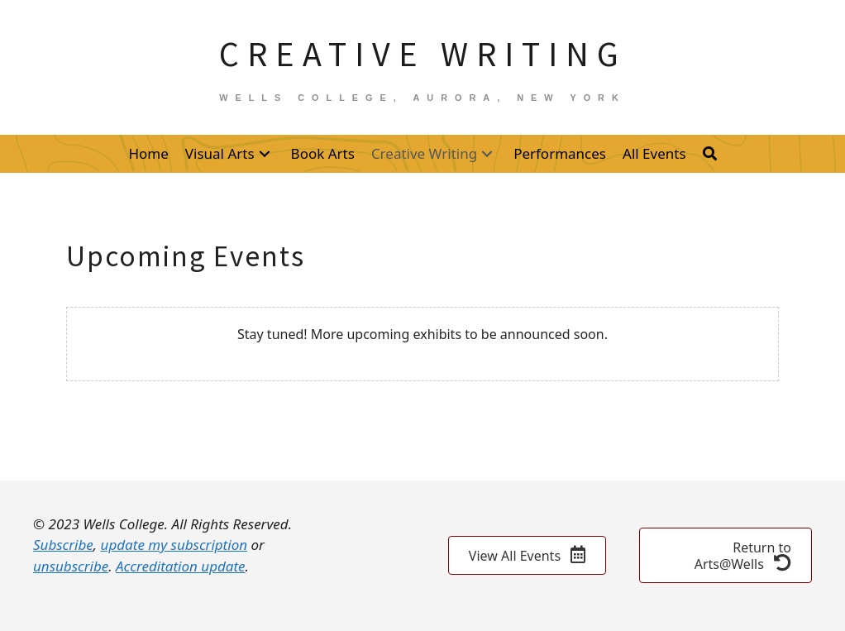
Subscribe (63, 544)
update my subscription (174, 544)
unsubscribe (70, 566)
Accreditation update (181, 566)
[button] (265, 153)
